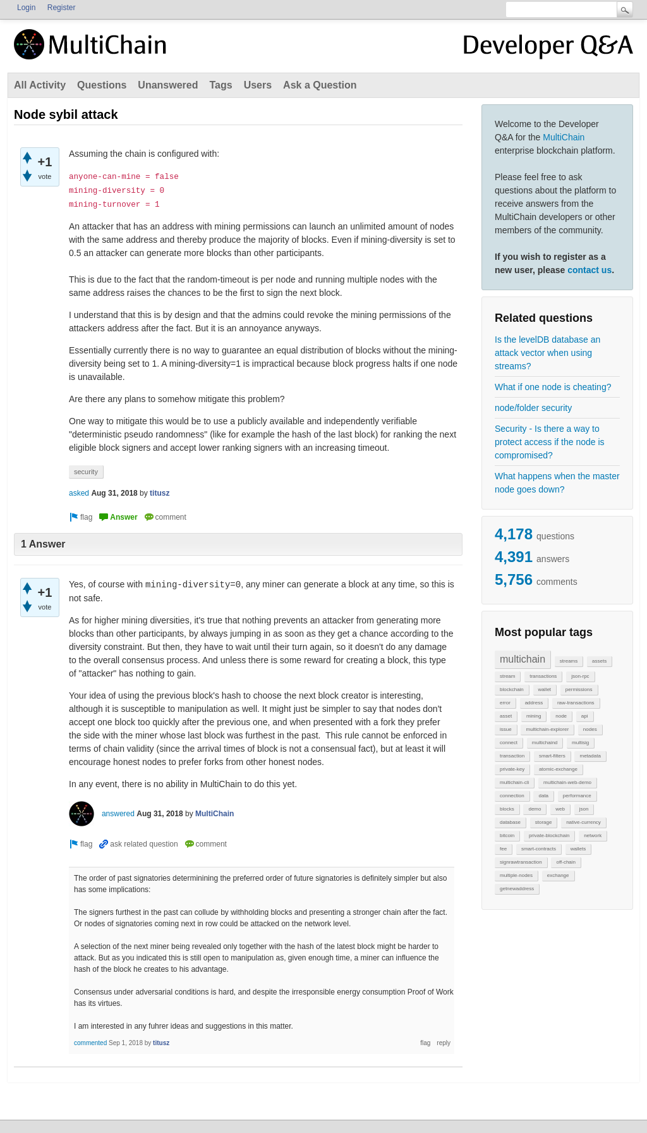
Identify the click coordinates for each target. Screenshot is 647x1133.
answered (118, 813)
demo (534, 809)
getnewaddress (517, 888)
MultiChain (563, 137)
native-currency (583, 822)
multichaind (544, 742)
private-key (512, 769)
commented (90, 1042)
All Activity (40, 85)
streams (568, 661)
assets (599, 661)
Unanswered (168, 85)
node (561, 716)
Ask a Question (319, 85)
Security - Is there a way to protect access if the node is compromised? (550, 442)
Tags (220, 85)
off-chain (566, 862)
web (560, 809)
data (543, 796)
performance (577, 796)
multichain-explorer (547, 729)
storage (543, 822)
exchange (558, 875)
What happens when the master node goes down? (557, 482)
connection (512, 796)
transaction (512, 756)
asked (79, 493)
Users (258, 85)
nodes (590, 729)
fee (503, 849)
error (505, 703)
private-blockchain (549, 835)
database (510, 822)
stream (507, 676)
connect (508, 742)
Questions (101, 85)
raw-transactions (576, 703)
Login (26, 7)
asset (506, 716)
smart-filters (552, 756)
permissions (579, 689)
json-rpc (580, 676)
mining (533, 716)
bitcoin (507, 835)
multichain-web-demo (567, 782)
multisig (580, 742)
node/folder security (533, 408)
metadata (589, 756)
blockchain (512, 689)
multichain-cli (514, 782)
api (584, 716)
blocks (507, 809)
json (584, 809)
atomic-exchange (558, 769)
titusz (159, 493)
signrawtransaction (521, 862)
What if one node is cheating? (553, 387)
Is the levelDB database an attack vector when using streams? (547, 352)
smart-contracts (538, 849)
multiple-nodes (516, 875)
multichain (522, 659)
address (534, 703)
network (593, 835)
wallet (544, 689)
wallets (578, 849)
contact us (589, 270)
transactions (543, 676)
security (86, 471)
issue (506, 729)
